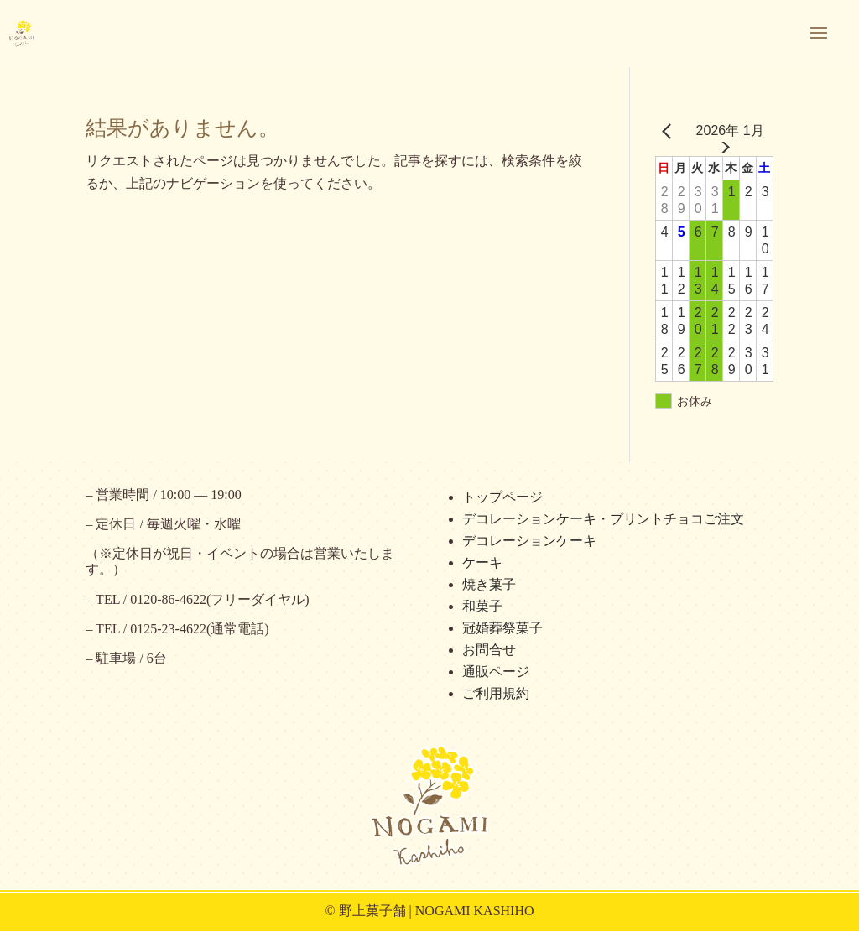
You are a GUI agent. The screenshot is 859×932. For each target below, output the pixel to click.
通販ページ (495, 671)
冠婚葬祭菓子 (502, 628)
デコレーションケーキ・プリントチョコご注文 (603, 519)
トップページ (502, 497)
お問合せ (489, 650)
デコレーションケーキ (529, 541)
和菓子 (482, 606)
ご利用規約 (495, 693)
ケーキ (482, 562)
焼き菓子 (489, 584)
